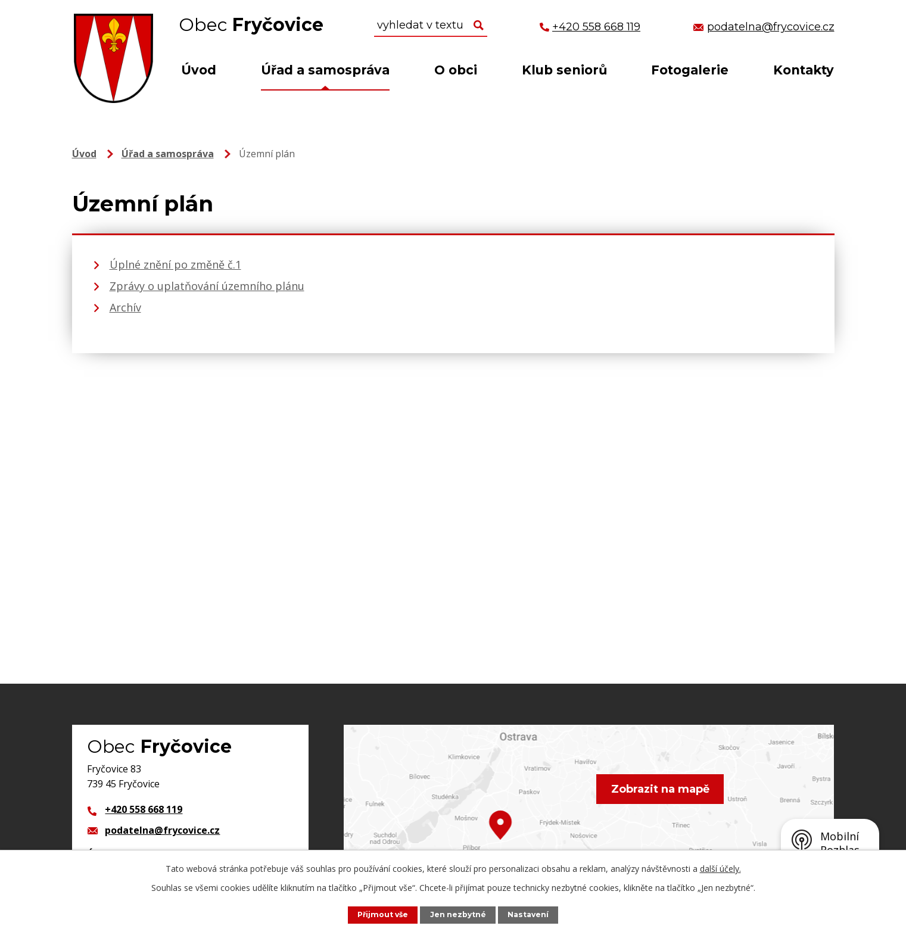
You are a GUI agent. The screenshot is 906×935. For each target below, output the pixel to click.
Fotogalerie (689, 70)
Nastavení (529, 914)
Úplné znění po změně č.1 (175, 264)
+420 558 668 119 (143, 809)
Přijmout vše (382, 914)
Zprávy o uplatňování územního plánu (207, 286)
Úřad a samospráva (325, 70)
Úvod (198, 70)
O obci (455, 70)
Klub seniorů (564, 70)
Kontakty (803, 70)
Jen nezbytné (458, 914)
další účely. (720, 868)
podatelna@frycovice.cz (162, 830)
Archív (125, 307)
